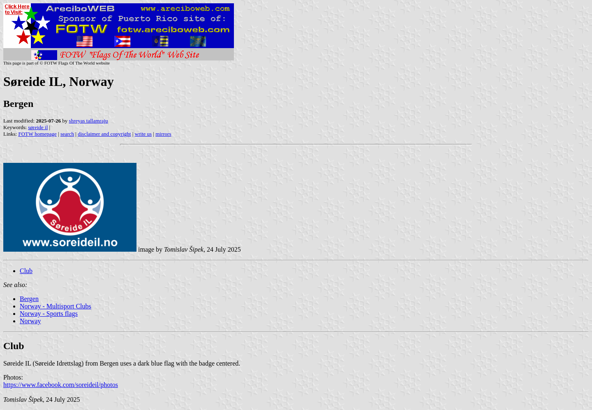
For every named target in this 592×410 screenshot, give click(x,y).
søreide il (38, 127)
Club (26, 270)
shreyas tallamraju (88, 121)
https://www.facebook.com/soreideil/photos (60, 384)
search (67, 134)
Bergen (29, 298)
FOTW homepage (37, 134)
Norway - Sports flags (49, 313)
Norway (30, 320)
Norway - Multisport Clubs (55, 306)
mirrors (163, 134)
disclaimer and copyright (104, 134)
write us (143, 134)
